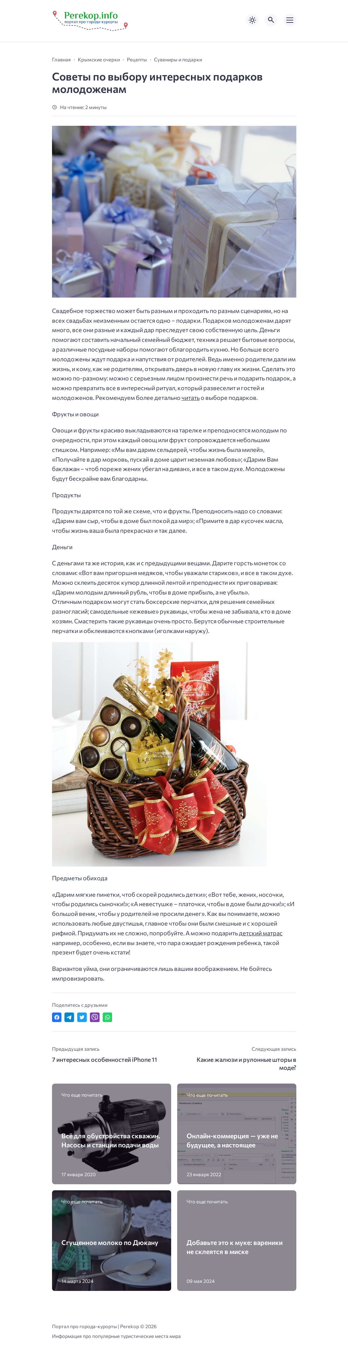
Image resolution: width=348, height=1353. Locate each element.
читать (191, 397)
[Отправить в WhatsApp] (107, 1017)
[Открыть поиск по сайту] (271, 20)
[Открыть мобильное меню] (290, 20)
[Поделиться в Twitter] (82, 1017)
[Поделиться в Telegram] (69, 1017)
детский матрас (261, 933)
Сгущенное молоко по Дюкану (109, 1242)
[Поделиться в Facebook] (57, 1017)
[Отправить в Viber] (95, 1017)
